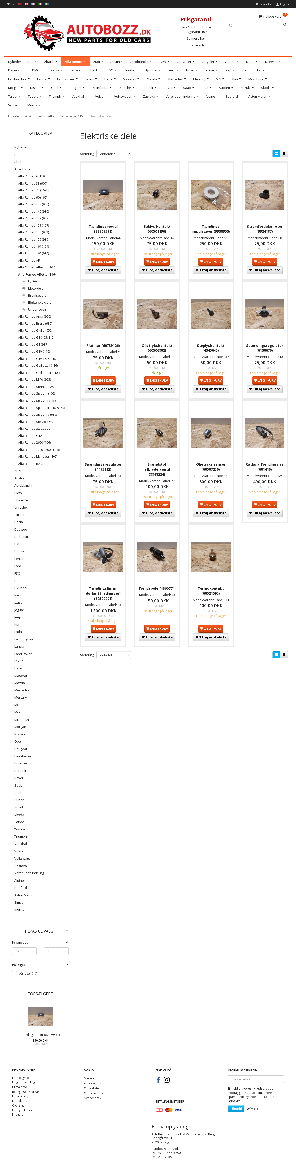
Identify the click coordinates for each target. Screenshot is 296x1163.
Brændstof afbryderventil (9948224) (157, 466)
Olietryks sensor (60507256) (211, 464)
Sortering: (87, 153)
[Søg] (285, 24)
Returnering (20, 1096)
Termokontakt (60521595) (211, 587)
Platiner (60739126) (103, 343)
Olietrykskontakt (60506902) (157, 346)
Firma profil (20, 1087)
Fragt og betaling (23, 1082)
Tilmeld (236, 1109)
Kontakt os (19, 1101)
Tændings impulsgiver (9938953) (211, 227)
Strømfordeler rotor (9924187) (265, 227)
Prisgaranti (196, 45)
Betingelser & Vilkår (25, 1092)
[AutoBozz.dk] (88, 32)
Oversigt (18, 1105)
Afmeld (252, 1109)
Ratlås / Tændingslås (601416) (264, 464)
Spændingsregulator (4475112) (103, 464)
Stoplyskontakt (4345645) (211, 346)
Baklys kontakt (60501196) (157, 227)
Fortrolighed (20, 1078)
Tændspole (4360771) (157, 584)
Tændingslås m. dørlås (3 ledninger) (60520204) (103, 589)
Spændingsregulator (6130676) (264, 346)
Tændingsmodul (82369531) (40, 1035)
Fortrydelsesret (23, 1110)
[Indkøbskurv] (273, 16)
